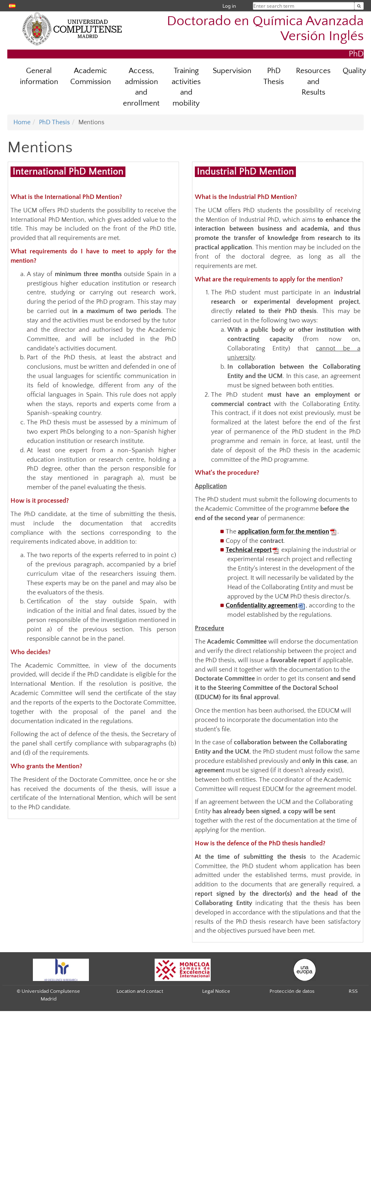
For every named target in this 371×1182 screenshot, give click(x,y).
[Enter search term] (359, 6)
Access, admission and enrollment (141, 87)
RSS (353, 991)
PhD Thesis (273, 76)
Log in (229, 5)
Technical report (249, 549)
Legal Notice (216, 991)
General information (39, 76)
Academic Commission (90, 76)
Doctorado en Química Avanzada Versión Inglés (265, 29)
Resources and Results (313, 82)
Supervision (232, 71)
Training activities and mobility (186, 87)
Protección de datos (292, 991)
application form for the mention (283, 531)
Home (21, 122)
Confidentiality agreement (262, 605)
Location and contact (139, 991)
